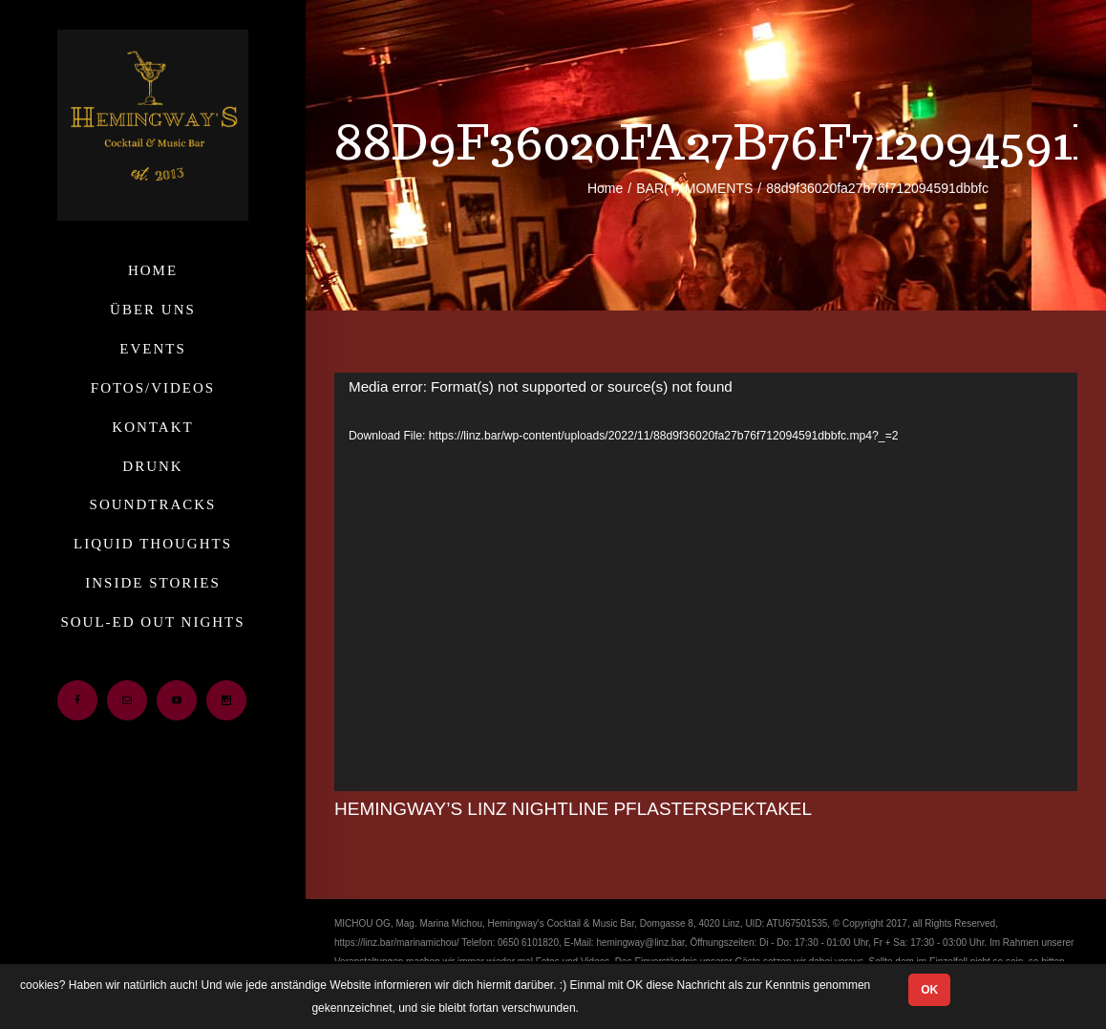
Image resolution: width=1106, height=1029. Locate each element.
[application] (705, 582)
